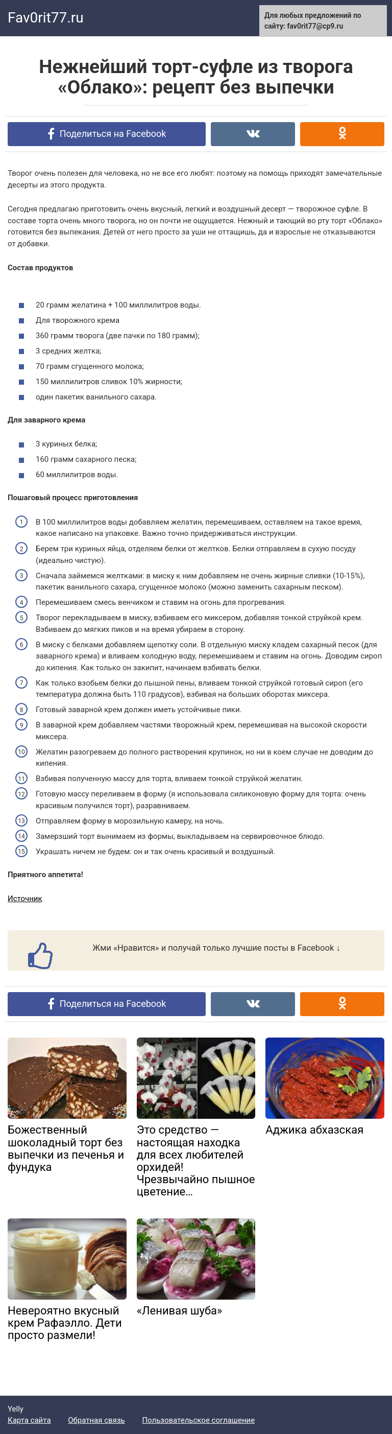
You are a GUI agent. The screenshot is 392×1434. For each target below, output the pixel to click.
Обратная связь (96, 1420)
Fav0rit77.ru (46, 17)
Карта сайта (29, 1420)
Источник (25, 898)
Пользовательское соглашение (198, 1420)
